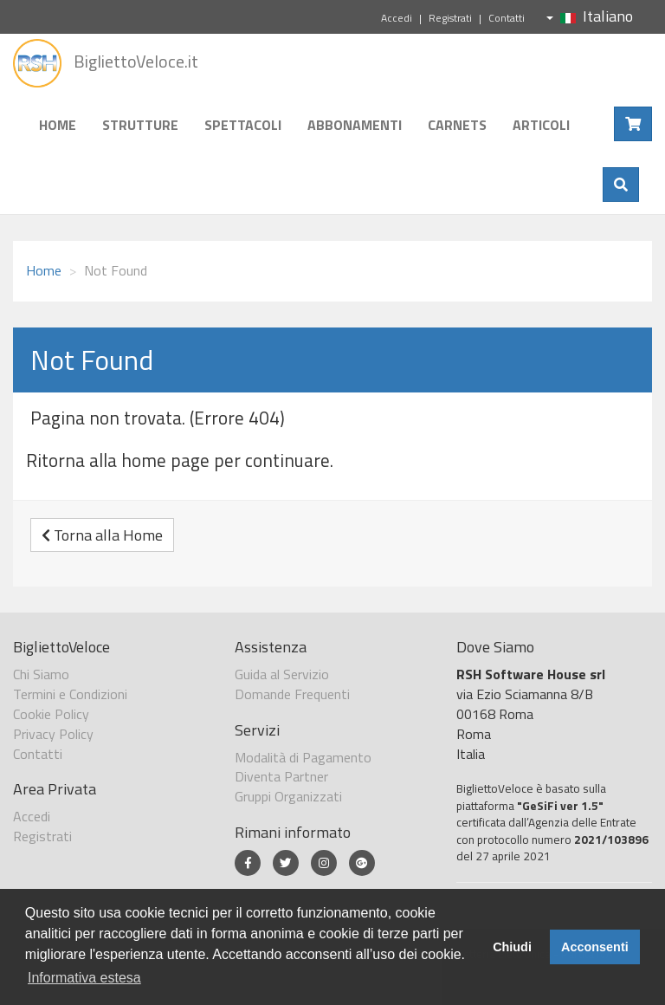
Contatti (506, 18)
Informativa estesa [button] (84, 977)
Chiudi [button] (512, 947)
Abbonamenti (354, 124)
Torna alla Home (102, 535)
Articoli (541, 124)
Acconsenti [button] (595, 947)
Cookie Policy (51, 714)
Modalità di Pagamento (303, 757)
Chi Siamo (41, 674)
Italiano (589, 16)
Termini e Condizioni (70, 694)
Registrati (450, 18)
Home (57, 124)
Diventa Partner (281, 776)
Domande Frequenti (292, 694)
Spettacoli (242, 124)
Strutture (140, 124)
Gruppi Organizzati (288, 796)
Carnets (457, 124)
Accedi (396, 18)
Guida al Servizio (282, 674)
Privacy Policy (53, 733)
